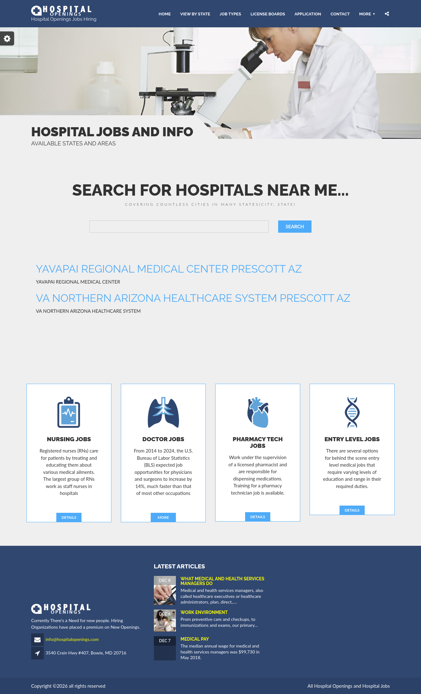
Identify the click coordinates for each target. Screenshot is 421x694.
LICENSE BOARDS (267, 13)
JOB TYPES (230, 13)
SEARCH (295, 226)
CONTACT (340, 13)
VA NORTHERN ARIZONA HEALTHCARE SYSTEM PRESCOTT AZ (193, 298)
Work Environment (204, 612)
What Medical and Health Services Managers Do (222, 581)
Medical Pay (195, 639)
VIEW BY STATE (195, 13)
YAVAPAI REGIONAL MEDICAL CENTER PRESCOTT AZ (169, 269)
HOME (165, 13)
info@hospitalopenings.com (72, 639)
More (365, 13)
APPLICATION (308, 13)
